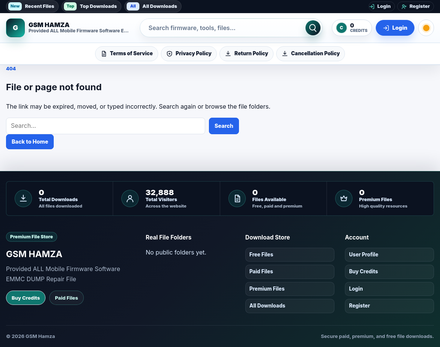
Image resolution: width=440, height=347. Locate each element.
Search (224, 126)
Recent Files (31, 6)
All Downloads (152, 6)
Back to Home (30, 141)
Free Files (261, 255)
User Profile (363, 255)
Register (359, 306)
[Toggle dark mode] (426, 28)
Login (356, 289)
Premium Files (267, 289)
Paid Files (66, 298)
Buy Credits (26, 298)
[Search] (313, 27)
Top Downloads (90, 6)
